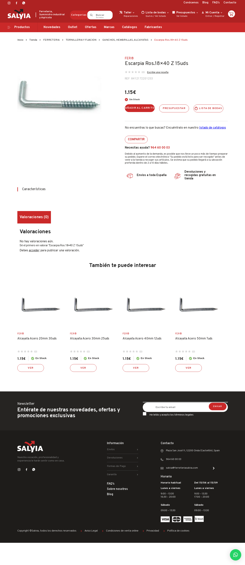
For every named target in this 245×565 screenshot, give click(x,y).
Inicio (20, 40)
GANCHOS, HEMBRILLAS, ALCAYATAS (125, 40)
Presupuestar (174, 108)
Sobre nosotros (117, 489)
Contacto (229, 3)
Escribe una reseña (157, 72)
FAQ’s (216, 3)
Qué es (149, 16)
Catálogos (129, 27)
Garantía (112, 474)
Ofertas (90, 27)
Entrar (209, 16)
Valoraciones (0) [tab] (34, 217)
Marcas (109, 27)
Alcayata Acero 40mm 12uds (142, 339)
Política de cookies (178, 530)
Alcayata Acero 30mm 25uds (89, 339)
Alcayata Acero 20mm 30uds (37, 339)
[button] (235, 554)
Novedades (52, 27)
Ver (30, 368)
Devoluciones (115, 457)
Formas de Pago (116, 466)
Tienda (33, 40)
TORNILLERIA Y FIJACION (81, 40)
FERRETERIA (51, 40)
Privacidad (153, 530)
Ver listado (160, 16)
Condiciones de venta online (122, 530)
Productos (22, 27)
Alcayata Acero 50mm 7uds (193, 339)
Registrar (219, 16)
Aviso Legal (91, 530)
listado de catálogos (212, 128)
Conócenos (191, 3)
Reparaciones (131, 16)
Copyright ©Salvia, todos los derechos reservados (46, 530)
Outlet (72, 27)
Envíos (111, 449)
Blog (205, 3)
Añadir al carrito (140, 108)
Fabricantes (153, 27)
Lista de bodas (210, 108)
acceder (34, 250)
